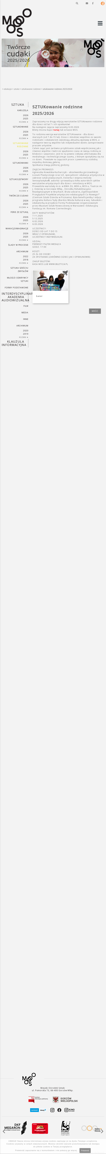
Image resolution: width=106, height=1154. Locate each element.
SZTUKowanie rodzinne (31, 89)
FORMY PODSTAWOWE (16, 287)
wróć (95, 311)
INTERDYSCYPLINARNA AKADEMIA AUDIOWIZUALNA (15, 297)
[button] (77, 3)
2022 (25, 256)
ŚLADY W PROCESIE (18, 245)
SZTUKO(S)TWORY (18, 179)
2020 (25, 330)
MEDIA (25, 312)
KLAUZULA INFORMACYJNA (14, 343)
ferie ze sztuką (19, 212)
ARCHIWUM (22, 251)
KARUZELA (22, 110)
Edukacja (8, 89)
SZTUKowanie (20, 126)
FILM (26, 306)
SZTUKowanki (20, 162)
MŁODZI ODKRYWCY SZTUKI (17, 279)
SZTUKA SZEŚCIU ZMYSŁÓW (19, 270)
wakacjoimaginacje (17, 228)
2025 (25, 118)
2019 (25, 333)
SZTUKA (16, 89)
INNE (25, 319)
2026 (25, 115)
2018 (25, 259)
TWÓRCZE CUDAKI (18, 195)
